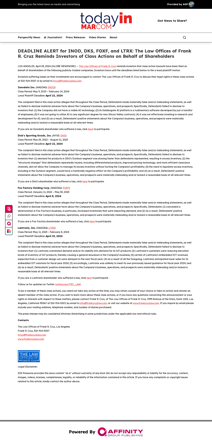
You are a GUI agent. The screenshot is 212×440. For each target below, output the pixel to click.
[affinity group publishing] (8, 223)
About (113, 37)
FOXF (66, 187)
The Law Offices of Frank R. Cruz (97, 66)
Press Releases (75, 37)
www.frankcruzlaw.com (146, 303)
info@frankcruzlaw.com (93, 303)
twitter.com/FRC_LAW (68, 284)
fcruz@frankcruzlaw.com (67, 80)
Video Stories (97, 37)
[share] (192, 37)
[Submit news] (8, 209)
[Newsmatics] (8, 231)
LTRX (52, 227)
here (90, 129)
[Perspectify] (8, 216)
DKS (62, 135)
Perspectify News (29, 37)
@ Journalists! (53, 37)
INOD (51, 87)
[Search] (184, 37)
